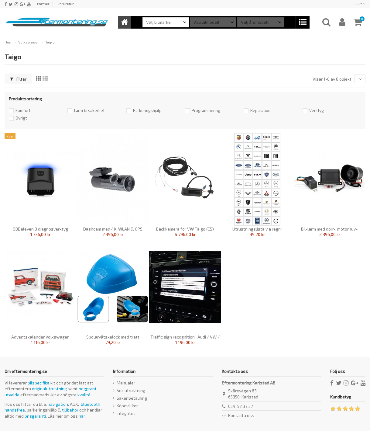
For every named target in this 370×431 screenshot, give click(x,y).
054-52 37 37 (240, 406)
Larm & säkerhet (89, 110)
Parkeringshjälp (147, 110)
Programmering (206, 110)
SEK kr (358, 4)
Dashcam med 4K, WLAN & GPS (112, 228)
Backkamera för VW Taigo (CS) (185, 228)
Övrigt (21, 118)
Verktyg (316, 110)
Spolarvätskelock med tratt (112, 336)
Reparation (260, 110)
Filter (18, 79)
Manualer (126, 382)
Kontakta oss (241, 415)
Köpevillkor (127, 405)
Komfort (22, 110)
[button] (302, 22)
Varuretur (65, 4)
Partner (43, 4)
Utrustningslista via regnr (257, 228)
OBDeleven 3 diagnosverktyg (40, 228)
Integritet (126, 413)
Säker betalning (132, 398)
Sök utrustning (131, 390)
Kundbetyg (340, 396)
